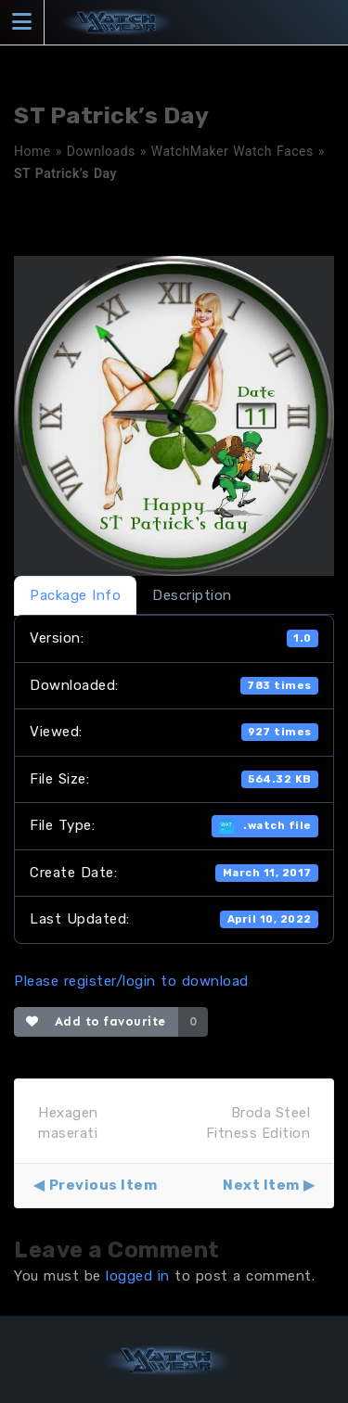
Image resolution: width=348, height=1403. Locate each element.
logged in (138, 1276)
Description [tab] (192, 595)
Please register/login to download (131, 981)
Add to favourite (96, 1021)
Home (32, 151)
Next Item (261, 1185)
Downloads (101, 151)
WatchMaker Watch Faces (232, 151)
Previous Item (103, 1185)
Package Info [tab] (75, 595)
